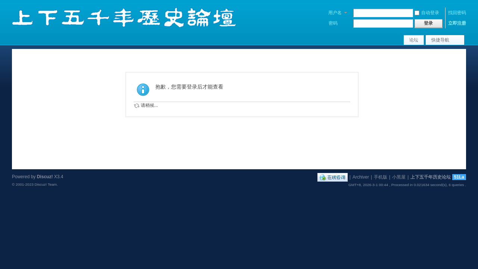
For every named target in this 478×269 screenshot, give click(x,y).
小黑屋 (399, 177)
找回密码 (457, 12)
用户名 (335, 12)
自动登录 (427, 12)
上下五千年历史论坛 (430, 177)
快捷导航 (440, 40)
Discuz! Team (45, 184)
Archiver (361, 177)
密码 (333, 23)
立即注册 (457, 23)
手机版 (380, 177)
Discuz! (45, 176)
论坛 (413, 40)
